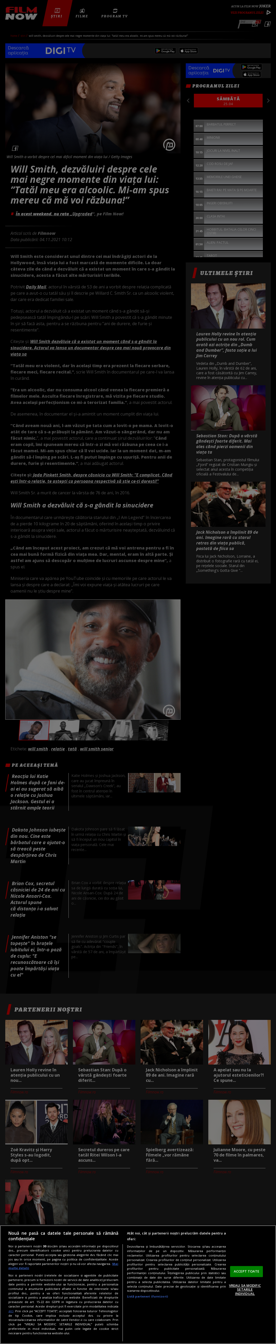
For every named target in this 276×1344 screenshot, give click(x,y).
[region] (138, 1284)
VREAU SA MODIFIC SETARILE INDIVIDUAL (245, 1289)
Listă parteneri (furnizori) (147, 1296)
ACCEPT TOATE (246, 1271)
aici (10, 1311)
